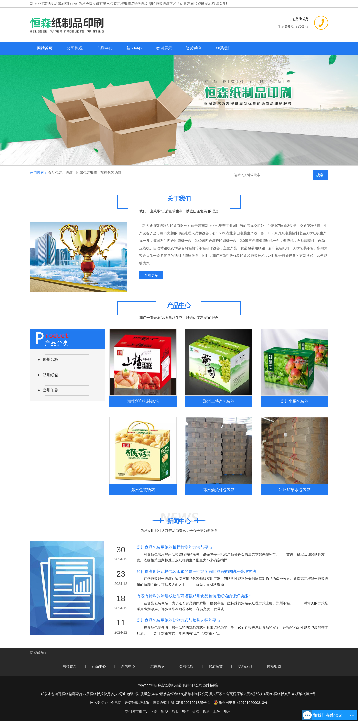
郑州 (227, 711)
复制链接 (211, 685)
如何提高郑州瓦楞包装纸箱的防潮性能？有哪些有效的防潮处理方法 (196, 571)
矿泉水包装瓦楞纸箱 (115, 4)
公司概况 (75, 48)
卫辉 (216, 711)
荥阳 (174, 711)
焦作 (185, 711)
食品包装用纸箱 (61, 173)
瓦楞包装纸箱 (110, 173)
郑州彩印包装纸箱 (143, 401)
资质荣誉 (194, 48)
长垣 (206, 711)
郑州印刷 (50, 390)
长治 (195, 711)
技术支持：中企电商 (105, 703)
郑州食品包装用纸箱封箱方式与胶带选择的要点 (178, 620)
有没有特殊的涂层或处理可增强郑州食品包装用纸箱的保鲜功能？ (194, 596)
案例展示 (164, 48)
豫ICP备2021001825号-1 (190, 703)
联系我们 (224, 48)
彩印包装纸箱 (87, 173)
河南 (153, 711)
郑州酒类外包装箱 (219, 489)
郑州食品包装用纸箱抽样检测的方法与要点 (174, 547)
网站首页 (45, 48)
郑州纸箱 (50, 375)
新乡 (164, 711)
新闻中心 (134, 48)
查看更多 (151, 275)
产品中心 (104, 48)
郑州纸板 (50, 359)
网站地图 (274, 666)
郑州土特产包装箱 (219, 401)
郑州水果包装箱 (295, 401)
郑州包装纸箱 (143, 489)
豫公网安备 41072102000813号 (240, 703)
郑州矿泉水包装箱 (295, 489)
